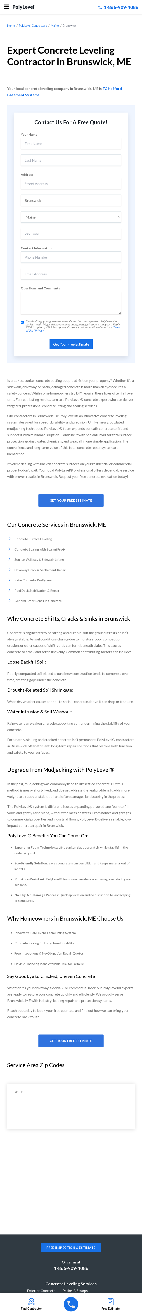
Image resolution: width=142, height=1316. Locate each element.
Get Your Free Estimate (71, 500)
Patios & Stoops (75, 1291)
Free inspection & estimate (70, 1247)
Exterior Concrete (41, 1291)
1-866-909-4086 (118, 7)
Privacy (39, 330)
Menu (6, 7)
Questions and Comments (40, 288)
